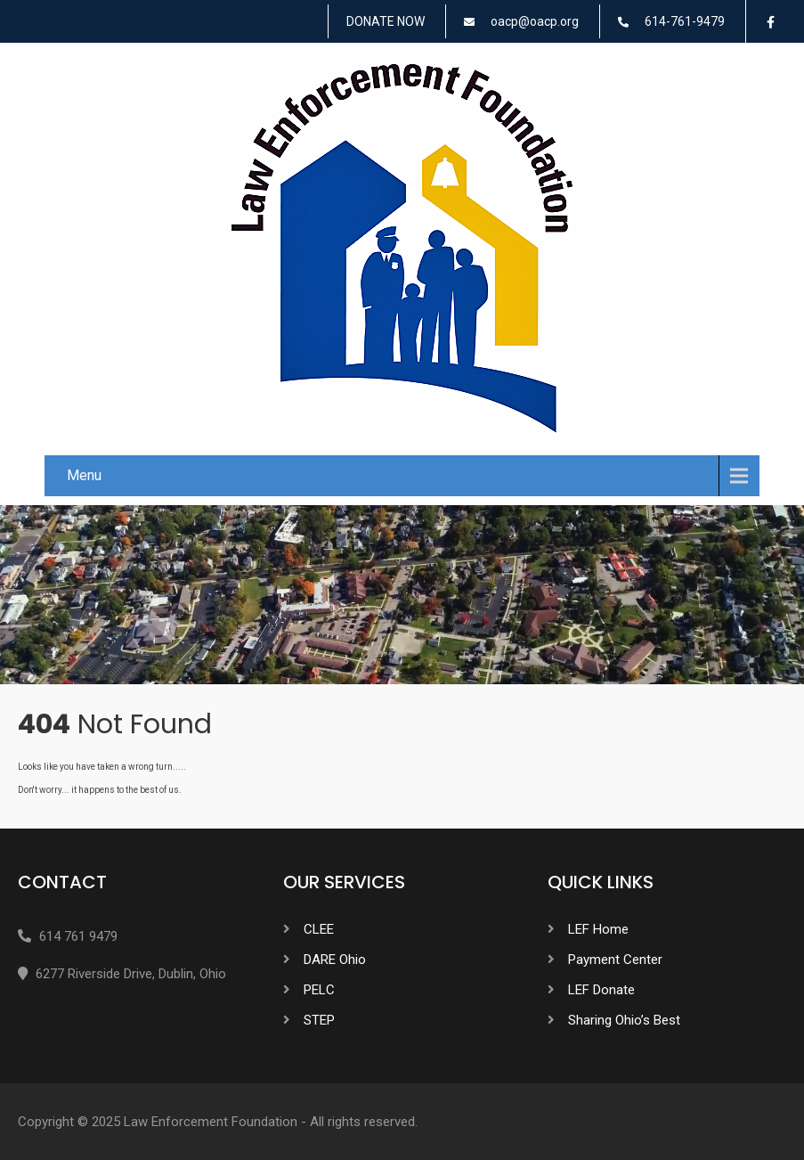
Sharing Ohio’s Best (624, 1020)
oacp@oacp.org (535, 21)
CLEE (319, 929)
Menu (84, 475)
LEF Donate (601, 990)
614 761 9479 (78, 936)
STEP (319, 1020)
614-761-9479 (685, 21)
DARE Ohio (335, 960)
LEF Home (598, 929)
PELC (319, 990)
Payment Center (615, 960)
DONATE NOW (385, 21)
